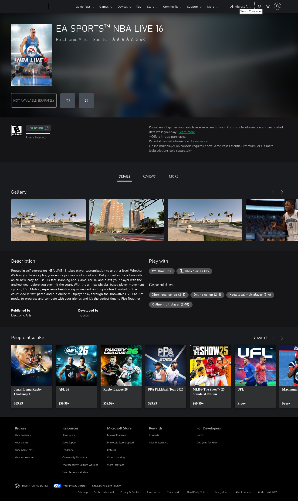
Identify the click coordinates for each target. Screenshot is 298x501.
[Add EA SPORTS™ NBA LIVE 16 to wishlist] (67, 100)
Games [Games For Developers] (200, 434)
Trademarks (173, 492)
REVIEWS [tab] (149, 176)
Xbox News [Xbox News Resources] (68, 434)
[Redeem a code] (86, 100)
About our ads (243, 492)
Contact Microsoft (104, 492)
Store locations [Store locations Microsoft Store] (115, 464)
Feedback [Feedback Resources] (67, 449)
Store (150, 6)
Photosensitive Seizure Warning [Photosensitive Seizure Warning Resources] (80, 464)
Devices (123, 6)
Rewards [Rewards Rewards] (154, 434)
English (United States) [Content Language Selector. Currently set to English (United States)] (35, 485)
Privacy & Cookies (130, 492)
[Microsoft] (31, 6)
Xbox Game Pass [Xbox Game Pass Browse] (24, 449)
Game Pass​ (83, 6)
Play (138, 6)
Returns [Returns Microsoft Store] (111, 449)
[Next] (282, 192)
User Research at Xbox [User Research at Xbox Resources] (75, 472)
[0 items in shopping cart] (268, 5)
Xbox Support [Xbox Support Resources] (69, 442)
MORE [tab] (173, 176)
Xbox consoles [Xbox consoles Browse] (23, 434)
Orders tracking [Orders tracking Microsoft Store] (116, 457)
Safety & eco (222, 492)
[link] (31, 376)
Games (104, 6)
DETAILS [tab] (124, 176)
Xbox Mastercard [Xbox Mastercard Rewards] (158, 442)
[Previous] (273, 192)
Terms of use (154, 492)
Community (170, 6)
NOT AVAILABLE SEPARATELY (33, 100)
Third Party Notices (197, 492)
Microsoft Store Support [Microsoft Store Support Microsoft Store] (120, 442)
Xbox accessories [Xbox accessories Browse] (24, 457)
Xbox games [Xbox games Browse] (21, 442)
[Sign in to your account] (277, 6)
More (210, 6)
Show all (260, 337)
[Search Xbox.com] (258, 6)
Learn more (187, 132)
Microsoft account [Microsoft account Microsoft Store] (117, 434)
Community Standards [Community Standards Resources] (74, 457)
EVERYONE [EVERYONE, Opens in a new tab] (38, 128)
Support (192, 6)
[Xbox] (61, 6)
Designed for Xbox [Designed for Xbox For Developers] (206, 442)
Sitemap (83, 492)
